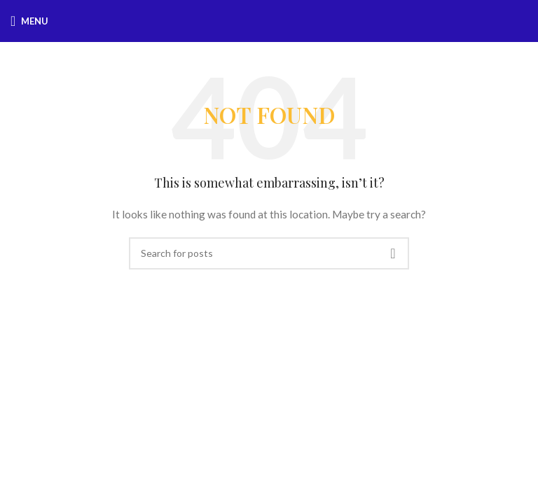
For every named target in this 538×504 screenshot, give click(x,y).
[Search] (269, 253)
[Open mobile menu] (29, 21)
